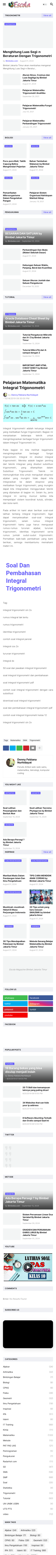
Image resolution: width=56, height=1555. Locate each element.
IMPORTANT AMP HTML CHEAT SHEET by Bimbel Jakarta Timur (35, 368)
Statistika (28, 1487)
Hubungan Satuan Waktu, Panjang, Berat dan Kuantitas (37, 266)
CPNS (28, 1387)
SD (28, 1466)
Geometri (28, 1398)
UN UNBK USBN (28, 1503)
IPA (28, 1414)
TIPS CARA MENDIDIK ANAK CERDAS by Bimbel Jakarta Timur (41, 878)
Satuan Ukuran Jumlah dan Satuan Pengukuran (36, 281)
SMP (28, 1477)
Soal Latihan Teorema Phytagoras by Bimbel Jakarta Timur (41, 810)
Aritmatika (28, 1372)
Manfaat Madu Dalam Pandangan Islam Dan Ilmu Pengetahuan (14, 878)
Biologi (28, 1382)
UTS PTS (28, 1508)
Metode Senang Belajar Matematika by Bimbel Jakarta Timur (41, 944)
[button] (4, 4)
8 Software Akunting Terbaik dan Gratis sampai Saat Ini (37, 1119)
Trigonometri (35, 740)
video (28, 1514)
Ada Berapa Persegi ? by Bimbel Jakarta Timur (13, 842)
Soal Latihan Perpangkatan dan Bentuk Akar (12, 810)
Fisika (28, 1393)
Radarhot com (28, 1461)
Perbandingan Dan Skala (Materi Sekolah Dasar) (35, 251)
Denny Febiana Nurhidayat (27, 761)
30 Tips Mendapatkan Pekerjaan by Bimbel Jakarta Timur (14, 944)
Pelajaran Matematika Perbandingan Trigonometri (37, 122)
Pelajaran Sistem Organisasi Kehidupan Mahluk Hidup (41, 195)
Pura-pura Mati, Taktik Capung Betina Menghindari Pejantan (14, 164)
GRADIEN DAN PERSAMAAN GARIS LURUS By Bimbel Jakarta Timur (36, 1232)
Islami (28, 1419)
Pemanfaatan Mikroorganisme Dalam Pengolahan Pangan (12, 196)
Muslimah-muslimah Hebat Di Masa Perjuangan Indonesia (14, 910)
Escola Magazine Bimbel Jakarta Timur (28, 969)
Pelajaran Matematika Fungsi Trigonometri (37, 106)
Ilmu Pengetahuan (28, 1403)
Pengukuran (28, 1456)
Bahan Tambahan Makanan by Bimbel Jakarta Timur (39, 164)
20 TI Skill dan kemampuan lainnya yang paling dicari (36, 1088)
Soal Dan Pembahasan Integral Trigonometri (23, 577)
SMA (25, 740)
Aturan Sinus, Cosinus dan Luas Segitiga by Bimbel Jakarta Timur (36, 78)
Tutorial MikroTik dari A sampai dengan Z (34, 351)
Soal (28, 1482)
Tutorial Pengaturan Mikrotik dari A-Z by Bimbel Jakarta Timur (37, 337)
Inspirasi (28, 1408)
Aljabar (28, 1366)
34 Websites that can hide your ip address (36, 1104)
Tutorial (28, 1498)
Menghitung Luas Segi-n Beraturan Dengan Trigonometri (27, 54)
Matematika (15, 740)
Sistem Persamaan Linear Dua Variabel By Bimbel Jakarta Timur (38, 1217)
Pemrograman (28, 1451)
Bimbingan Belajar (28, 1377)
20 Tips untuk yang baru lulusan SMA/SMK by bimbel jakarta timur (40, 911)
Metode (28, 1440)
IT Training (28, 1424)
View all (47, 15)
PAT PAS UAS (28, 1445)
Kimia (28, 1429)
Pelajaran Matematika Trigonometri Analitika (34, 91)
